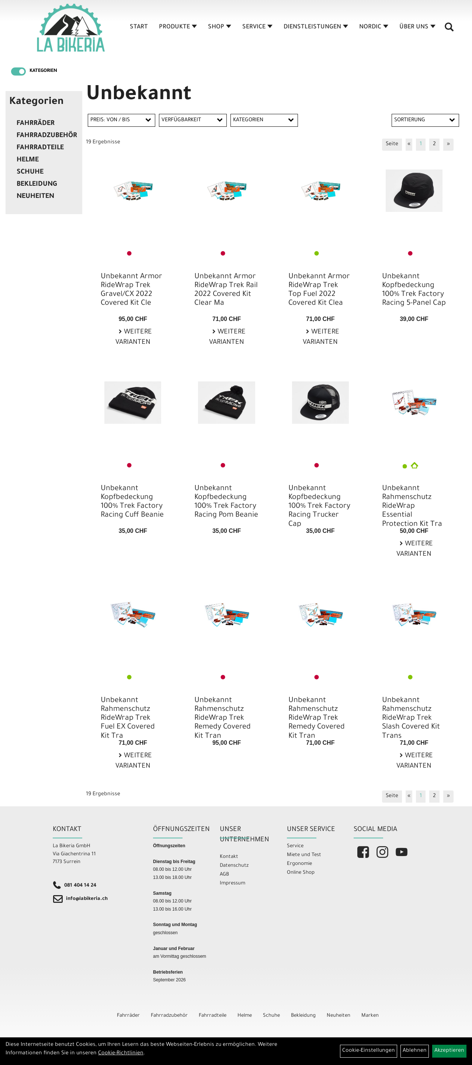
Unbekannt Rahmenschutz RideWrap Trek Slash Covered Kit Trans (411, 719)
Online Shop (301, 873)
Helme (28, 160)
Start (139, 27)
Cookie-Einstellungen (368, 1051)
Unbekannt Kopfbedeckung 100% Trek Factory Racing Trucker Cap (319, 507)
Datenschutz (234, 866)
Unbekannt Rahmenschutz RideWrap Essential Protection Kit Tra (412, 507)
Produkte (178, 27)
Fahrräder (36, 124)
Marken (370, 1016)
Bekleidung (37, 184)
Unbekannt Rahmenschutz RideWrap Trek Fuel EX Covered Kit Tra (128, 719)
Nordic (373, 27)
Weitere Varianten (133, 338)
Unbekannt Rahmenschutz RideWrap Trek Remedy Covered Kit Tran (222, 719)
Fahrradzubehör (47, 136)
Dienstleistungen (316, 27)
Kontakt (229, 857)
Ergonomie (299, 864)
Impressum (232, 883)
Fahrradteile (40, 148)
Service (257, 27)
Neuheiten (35, 196)
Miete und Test (304, 855)
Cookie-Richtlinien (120, 1054)
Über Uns (417, 27)
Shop (219, 27)
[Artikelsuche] (449, 29)
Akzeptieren (449, 1051)
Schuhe (30, 172)
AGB (224, 874)
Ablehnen (415, 1051)
